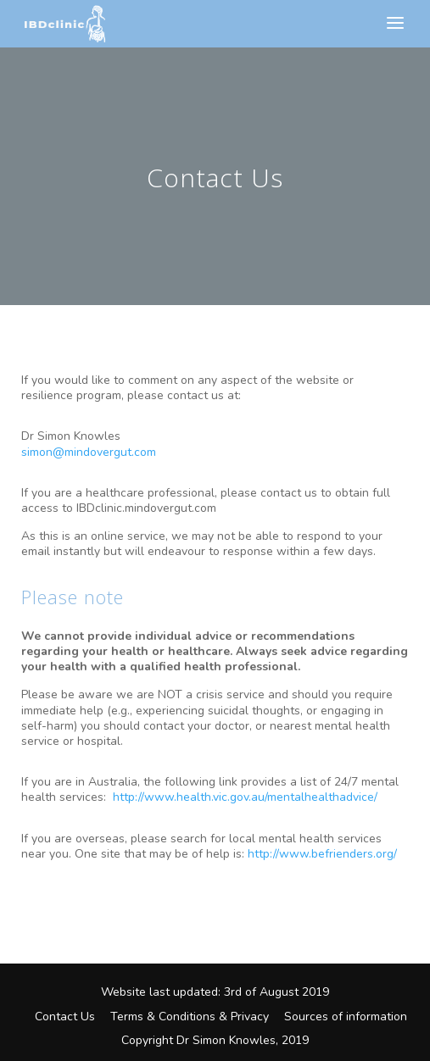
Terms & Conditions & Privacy (189, 1016)
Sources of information (345, 1016)
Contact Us (65, 1016)
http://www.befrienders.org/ (322, 854)
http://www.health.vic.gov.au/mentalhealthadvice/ (245, 797)
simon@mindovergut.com (88, 452)
